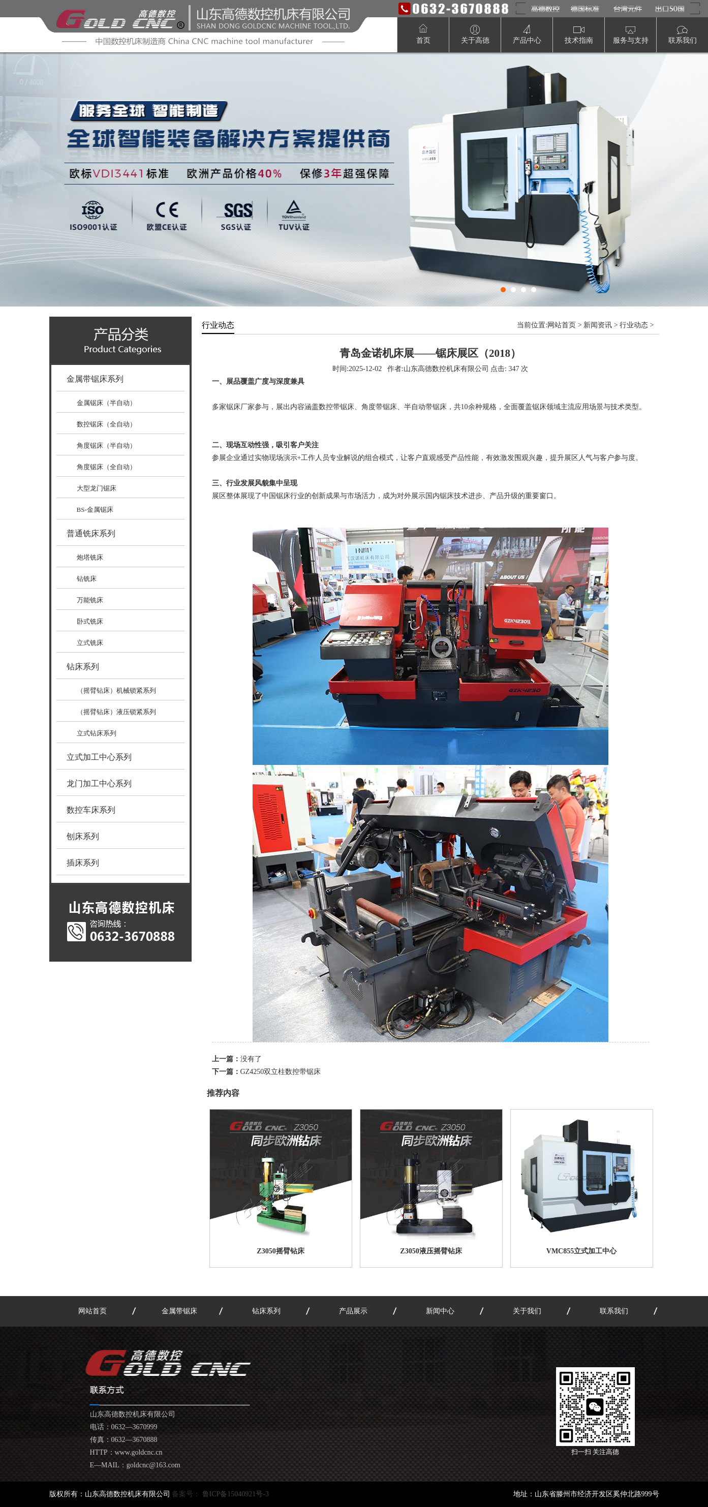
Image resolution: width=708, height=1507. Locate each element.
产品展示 (353, 1311)
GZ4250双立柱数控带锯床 (280, 1071)
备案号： (220, 1494)
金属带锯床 (179, 1311)
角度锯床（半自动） (106, 445)
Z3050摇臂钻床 (280, 1251)
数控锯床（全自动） (106, 424)
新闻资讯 (597, 325)
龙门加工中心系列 (99, 783)
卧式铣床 (90, 621)
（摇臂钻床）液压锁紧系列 (116, 712)
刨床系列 (83, 836)
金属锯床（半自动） (106, 403)
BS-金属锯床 (95, 509)
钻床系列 (83, 666)
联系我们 (614, 1311)
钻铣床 (87, 578)
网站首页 (561, 325)
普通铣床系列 (91, 533)
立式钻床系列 (96, 733)
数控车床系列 (91, 810)
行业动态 (634, 325)
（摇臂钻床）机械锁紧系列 (116, 690)
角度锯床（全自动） (106, 467)
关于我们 (527, 1311)
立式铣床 (90, 643)
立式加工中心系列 (99, 757)
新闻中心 (440, 1311)
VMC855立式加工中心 (581, 1251)
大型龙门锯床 (96, 488)
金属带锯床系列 (95, 379)
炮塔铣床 (90, 557)
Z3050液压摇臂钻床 (430, 1251)
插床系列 (83, 862)
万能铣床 (90, 600)
